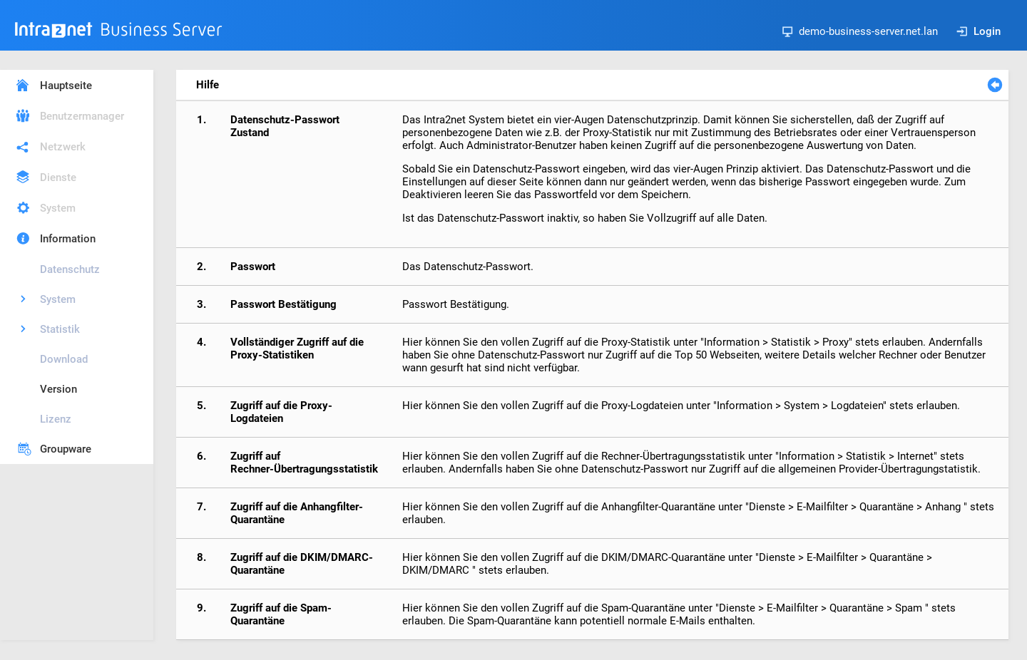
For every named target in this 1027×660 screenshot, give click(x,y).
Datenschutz (70, 269)
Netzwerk (63, 146)
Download (64, 359)
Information (68, 238)
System (58, 208)
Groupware (65, 449)
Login (978, 31)
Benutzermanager (82, 116)
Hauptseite (66, 85)
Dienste (58, 177)
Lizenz (55, 419)
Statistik (60, 329)
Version (58, 389)
